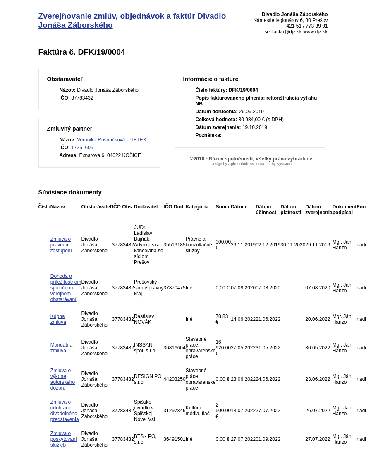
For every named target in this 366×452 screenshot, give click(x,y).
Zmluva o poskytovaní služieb (63, 439)
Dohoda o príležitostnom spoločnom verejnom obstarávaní (65, 287)
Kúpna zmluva (58, 319)
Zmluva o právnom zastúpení (61, 245)
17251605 (82, 148)
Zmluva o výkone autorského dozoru (62, 379)
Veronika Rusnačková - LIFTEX (111, 140)
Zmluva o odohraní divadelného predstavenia (64, 410)
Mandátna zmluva (61, 348)
